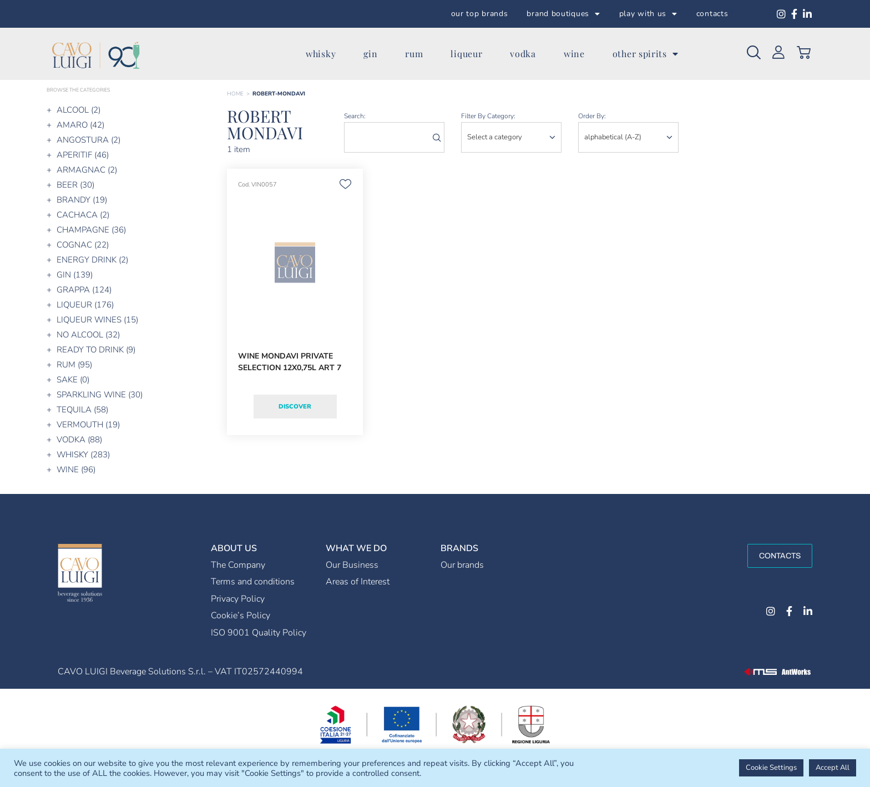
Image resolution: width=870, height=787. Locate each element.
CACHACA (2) (83, 214)
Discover (295, 406)
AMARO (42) (80, 124)
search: (355, 116)
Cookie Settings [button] (771, 768)
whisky (321, 53)
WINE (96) (76, 469)
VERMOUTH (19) (88, 424)
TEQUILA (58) (82, 409)
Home (235, 94)
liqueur (466, 53)
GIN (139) (75, 274)
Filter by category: (488, 116)
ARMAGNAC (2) (87, 169)
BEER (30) (75, 184)
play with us (648, 13)
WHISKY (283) (83, 454)
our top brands (479, 13)
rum (414, 53)
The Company (238, 565)
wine (574, 53)
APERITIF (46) (83, 154)
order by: (592, 116)
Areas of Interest (358, 582)
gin (370, 53)
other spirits (646, 54)
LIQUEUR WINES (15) (97, 319)
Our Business (352, 565)
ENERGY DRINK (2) (92, 259)
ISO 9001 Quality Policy (258, 633)
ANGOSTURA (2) (88, 139)
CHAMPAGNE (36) (91, 229)
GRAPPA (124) (84, 289)
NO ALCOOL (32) (88, 334)
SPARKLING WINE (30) (100, 394)
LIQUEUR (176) (85, 304)
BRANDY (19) (82, 199)
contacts (712, 13)
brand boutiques (563, 13)
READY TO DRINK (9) (96, 349)
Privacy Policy (238, 599)
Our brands (462, 565)
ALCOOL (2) (78, 109)
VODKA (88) (79, 439)
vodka (523, 53)
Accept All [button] (832, 768)
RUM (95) (74, 364)
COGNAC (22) (83, 244)
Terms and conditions (253, 582)
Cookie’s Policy (240, 615)
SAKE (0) (73, 379)
